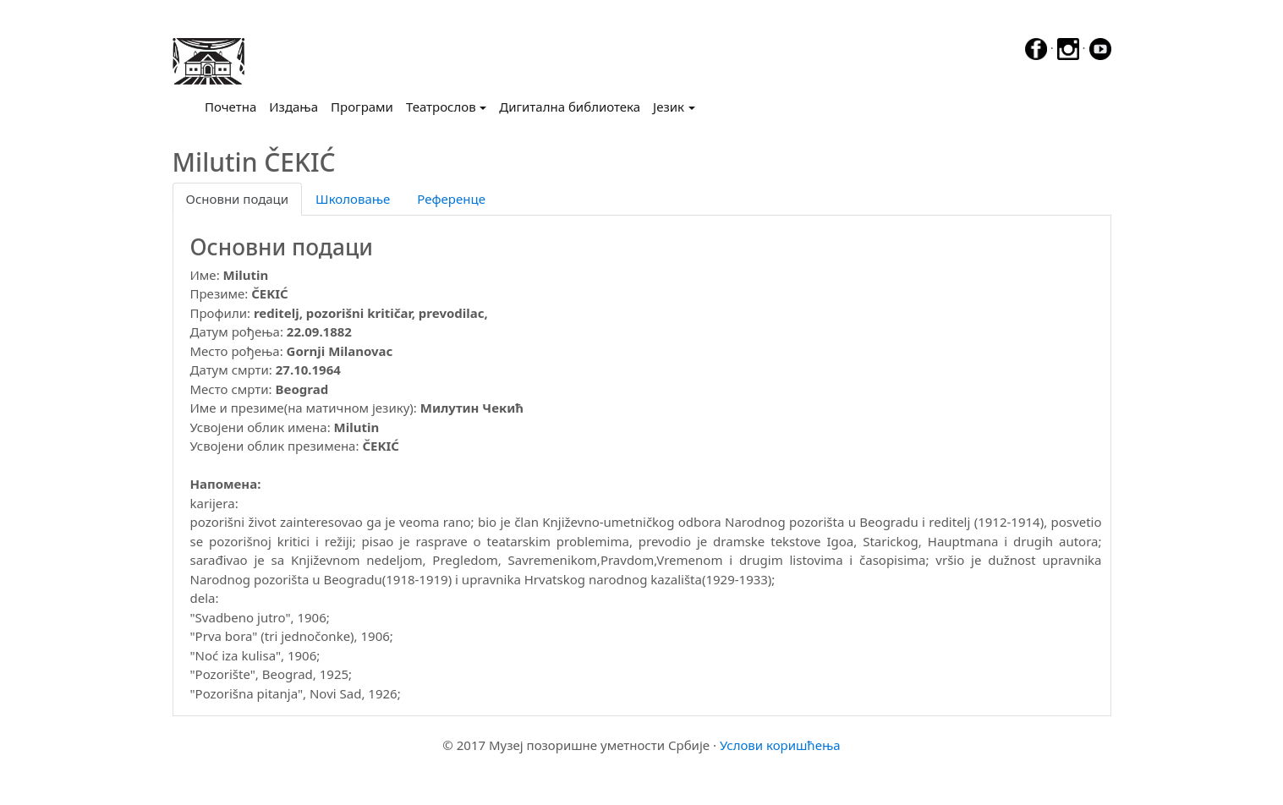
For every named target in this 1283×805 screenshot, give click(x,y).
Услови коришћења (780, 745)
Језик (668, 106)
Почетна (234, 105)
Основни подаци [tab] (237, 198)
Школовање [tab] (352, 198)
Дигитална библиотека (569, 106)
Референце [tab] (451, 198)
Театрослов (441, 106)
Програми (362, 106)
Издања (293, 106)
